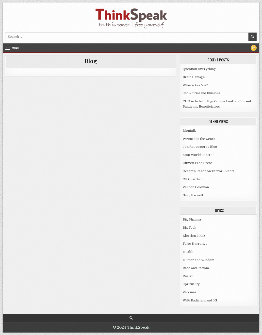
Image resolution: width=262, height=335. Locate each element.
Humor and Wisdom (198, 260)
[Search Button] (131, 318)
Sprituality (191, 284)
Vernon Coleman (196, 187)
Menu (15, 47)
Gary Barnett (193, 195)
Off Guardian (192, 179)
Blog (90, 61)
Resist (188, 276)
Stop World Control (198, 155)
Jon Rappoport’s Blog (200, 147)
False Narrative (195, 243)
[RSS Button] (254, 48)
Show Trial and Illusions (201, 93)
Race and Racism (196, 268)
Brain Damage (194, 77)
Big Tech (189, 227)
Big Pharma (192, 219)
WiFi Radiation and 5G (200, 300)
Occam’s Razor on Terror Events (208, 171)
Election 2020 (194, 236)
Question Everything (199, 69)
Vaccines (189, 292)
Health (188, 252)
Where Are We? (195, 85)
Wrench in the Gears (199, 139)
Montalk (189, 130)
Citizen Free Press (198, 163)
